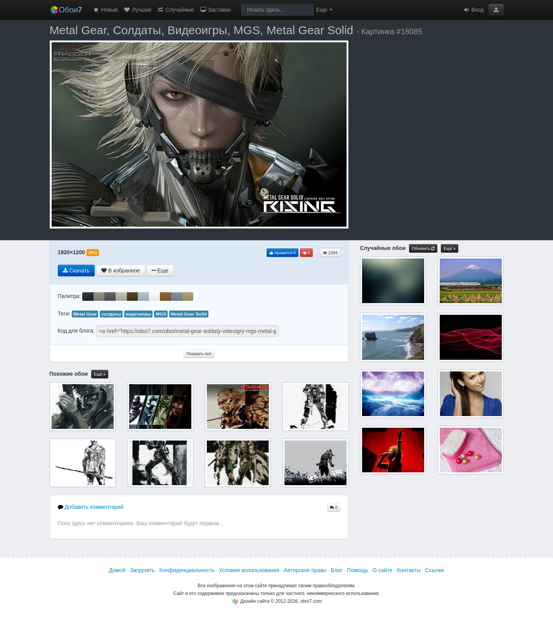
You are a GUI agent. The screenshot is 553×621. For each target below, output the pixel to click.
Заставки (215, 10)
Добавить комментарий (91, 507)
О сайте (382, 570)
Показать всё (198, 353)
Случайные (175, 10)
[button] (496, 10)
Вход (473, 10)
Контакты (408, 570)
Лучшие (137, 10)
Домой (117, 570)
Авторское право (305, 570)
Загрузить (142, 570)
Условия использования (249, 570)
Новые (105, 10)
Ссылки (434, 570)
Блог (336, 570)
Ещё (100, 374)
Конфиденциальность (187, 570)
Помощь (357, 570)
